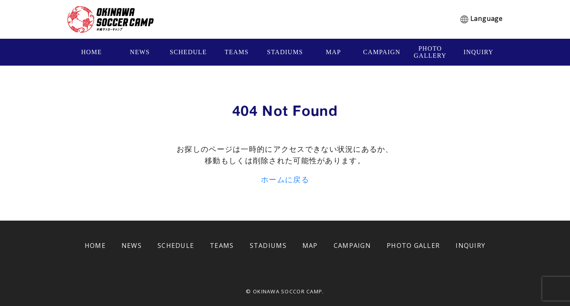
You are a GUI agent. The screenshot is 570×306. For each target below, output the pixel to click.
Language (486, 18)
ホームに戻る (285, 179)
